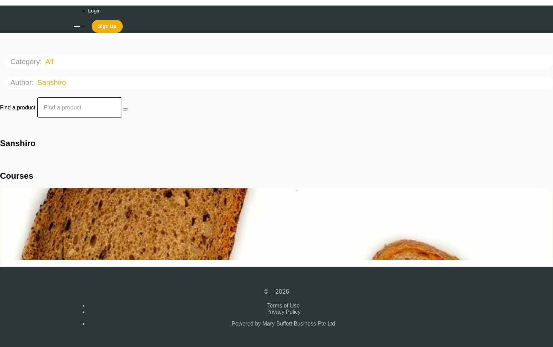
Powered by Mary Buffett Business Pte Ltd (283, 324)
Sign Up (107, 26)
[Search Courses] (125, 109)
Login (94, 11)
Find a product (17, 107)
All (50, 61)
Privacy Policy (283, 312)
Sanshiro (52, 82)
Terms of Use (283, 306)
